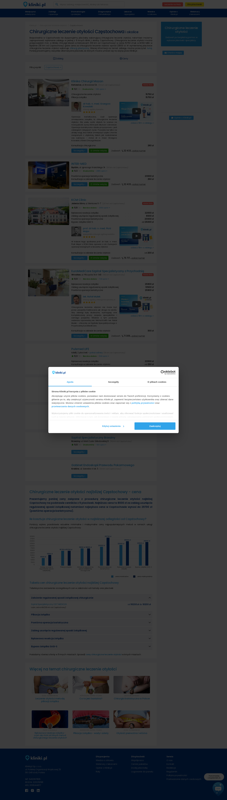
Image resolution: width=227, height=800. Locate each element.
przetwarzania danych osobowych (70, 406)
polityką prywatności (142, 403)
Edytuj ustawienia (113, 426)
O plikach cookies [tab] (157, 382)
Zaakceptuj (155, 426)
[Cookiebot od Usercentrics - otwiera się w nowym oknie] (162, 372)
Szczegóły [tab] (113, 382)
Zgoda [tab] (70, 382)
